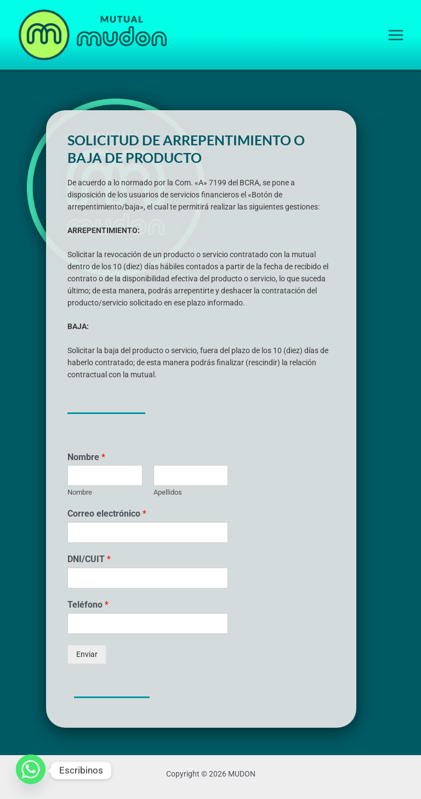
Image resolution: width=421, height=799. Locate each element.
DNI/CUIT (89, 559)
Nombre (86, 457)
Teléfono (88, 604)
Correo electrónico (106, 513)
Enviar (87, 654)
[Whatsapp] (30, 770)
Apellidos (167, 492)
